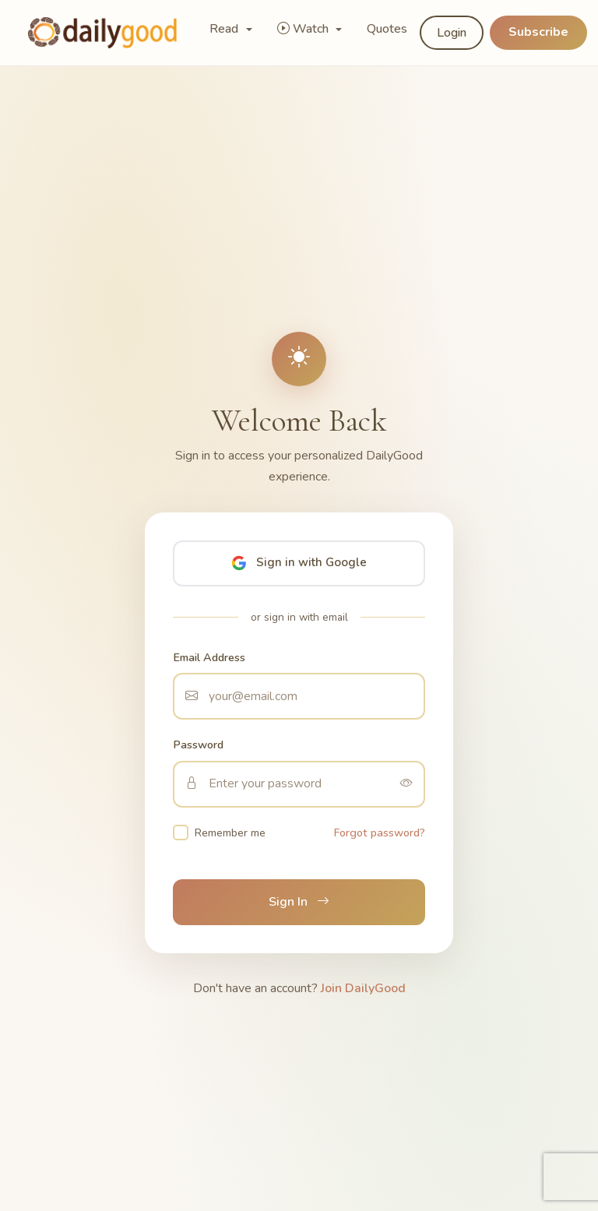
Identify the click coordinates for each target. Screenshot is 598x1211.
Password (198, 744)
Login (451, 32)
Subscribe (538, 31)
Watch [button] (304, 28)
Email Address (209, 657)
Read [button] (225, 28)
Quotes (387, 28)
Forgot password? (379, 832)
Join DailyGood (363, 988)
